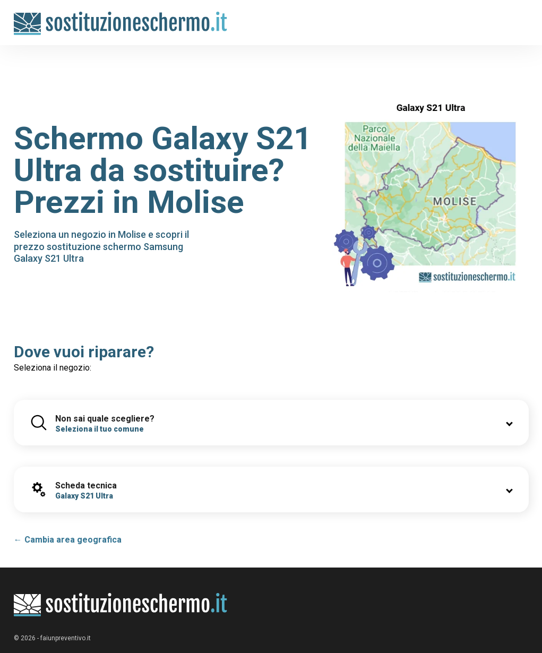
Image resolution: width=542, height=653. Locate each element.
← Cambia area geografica (68, 540)
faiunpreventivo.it (65, 638)
